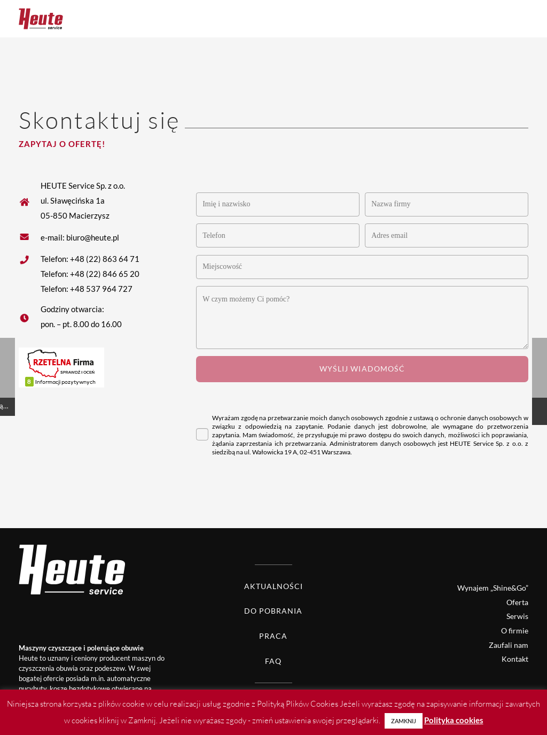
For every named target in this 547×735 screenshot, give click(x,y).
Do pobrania (273, 610)
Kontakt (515, 658)
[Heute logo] (41, 18)
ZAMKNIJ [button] (403, 720)
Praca (273, 635)
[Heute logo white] (96, 568)
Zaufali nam (508, 644)
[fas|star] (30, 237)
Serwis (517, 616)
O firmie (514, 630)
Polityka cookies (453, 720)
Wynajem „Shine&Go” (492, 587)
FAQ (273, 661)
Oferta (517, 602)
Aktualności (273, 586)
